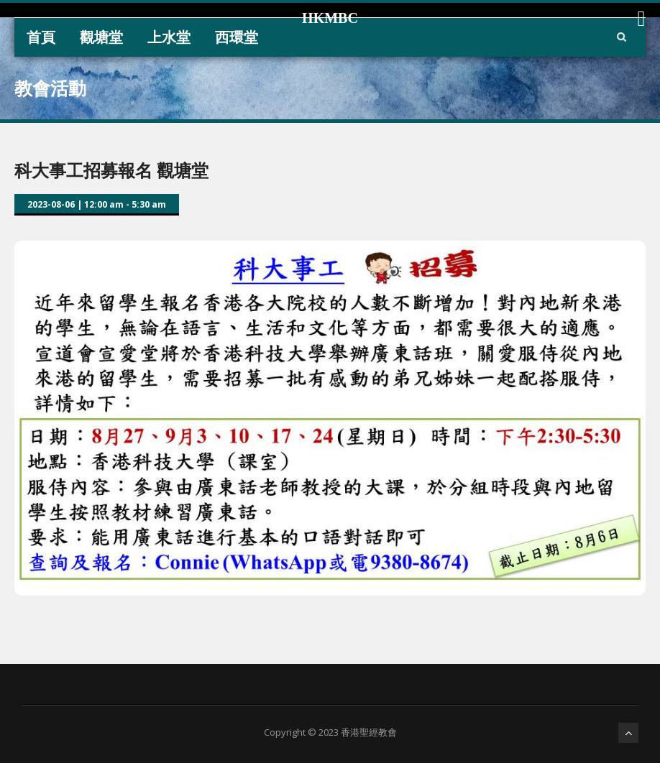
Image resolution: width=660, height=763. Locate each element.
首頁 (41, 37)
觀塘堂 (101, 37)
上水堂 (169, 37)
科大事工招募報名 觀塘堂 (111, 170)
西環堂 (236, 37)
